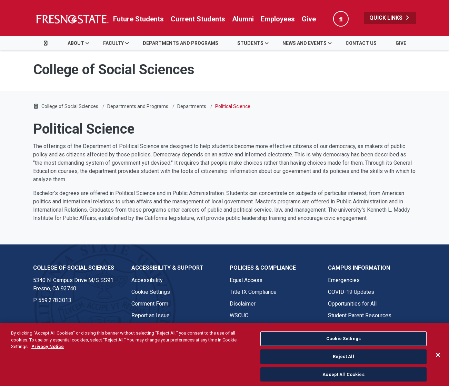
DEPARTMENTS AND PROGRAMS (180, 43)
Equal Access (246, 280)
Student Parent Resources (359, 315)
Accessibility (147, 280)
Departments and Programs (137, 106)
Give (309, 19)
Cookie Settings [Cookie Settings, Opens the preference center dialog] (343, 356)
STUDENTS (250, 43)
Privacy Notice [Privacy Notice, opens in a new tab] (47, 364)
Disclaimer (243, 303)
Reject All (343, 374)
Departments (191, 106)
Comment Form (149, 303)
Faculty (113, 43)
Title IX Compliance (253, 292)
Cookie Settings (150, 292)
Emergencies (344, 280)
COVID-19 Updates (351, 292)
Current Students (198, 19)
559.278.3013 (54, 300)
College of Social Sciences (69, 106)
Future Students (138, 19)
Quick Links (390, 18)
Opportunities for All (352, 303)
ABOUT (76, 43)
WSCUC (239, 315)
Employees (278, 19)
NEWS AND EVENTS (304, 43)
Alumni (243, 19)
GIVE (401, 43)
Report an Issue (150, 315)
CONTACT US (361, 43)
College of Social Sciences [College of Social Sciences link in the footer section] (73, 267)
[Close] (438, 372)
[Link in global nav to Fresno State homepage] (72, 19)
